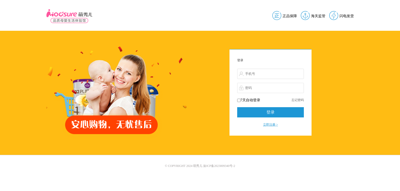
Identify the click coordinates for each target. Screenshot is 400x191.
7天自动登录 (248, 100)
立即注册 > (270, 124)
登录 (270, 112)
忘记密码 (298, 100)
